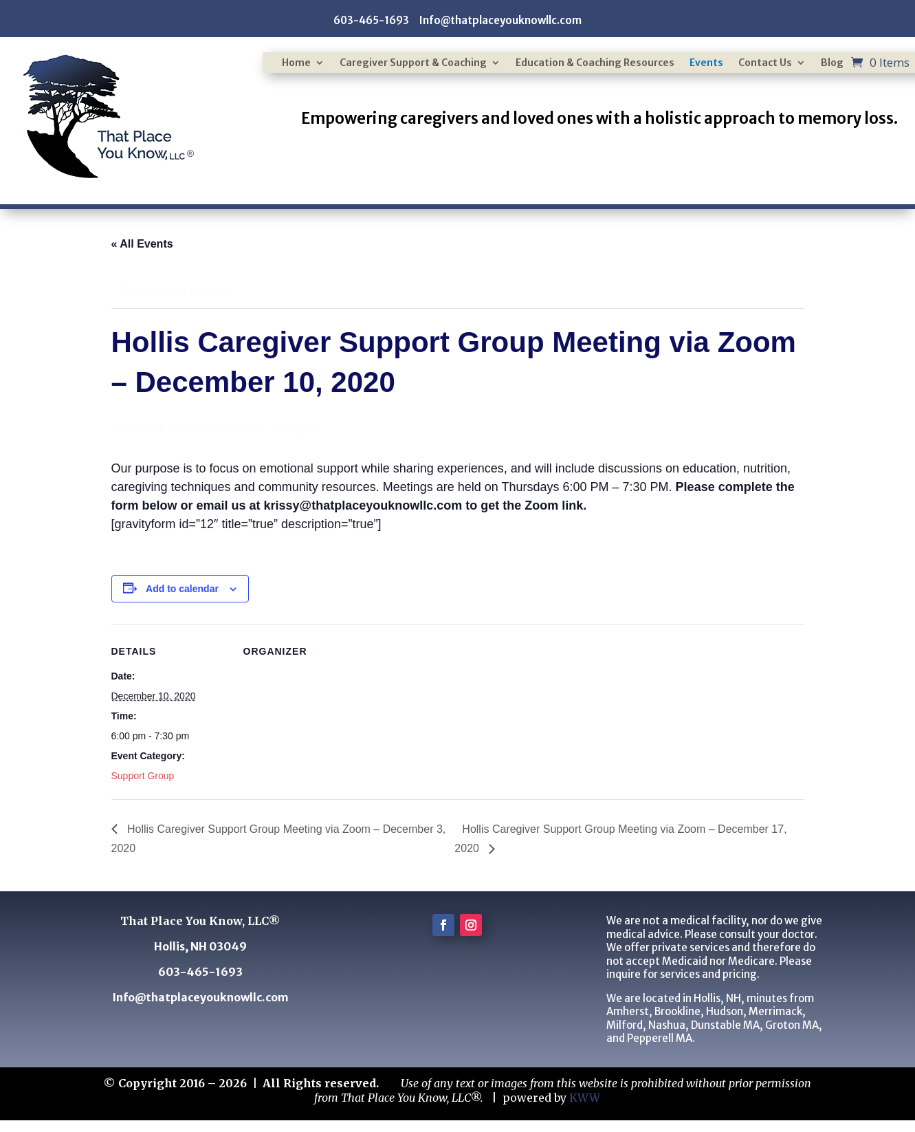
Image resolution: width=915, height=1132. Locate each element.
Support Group (143, 775)
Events (706, 63)
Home (296, 63)
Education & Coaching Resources (595, 63)
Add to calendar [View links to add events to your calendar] (182, 588)
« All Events (142, 244)
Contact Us (765, 63)
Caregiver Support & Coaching (413, 63)
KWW (584, 1097)
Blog (832, 63)
